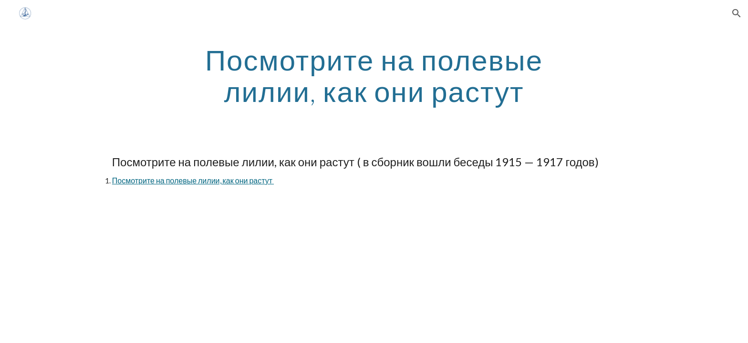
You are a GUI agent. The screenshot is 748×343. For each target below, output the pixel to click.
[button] (736, 13)
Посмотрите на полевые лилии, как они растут (193, 180)
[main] (374, 75)
